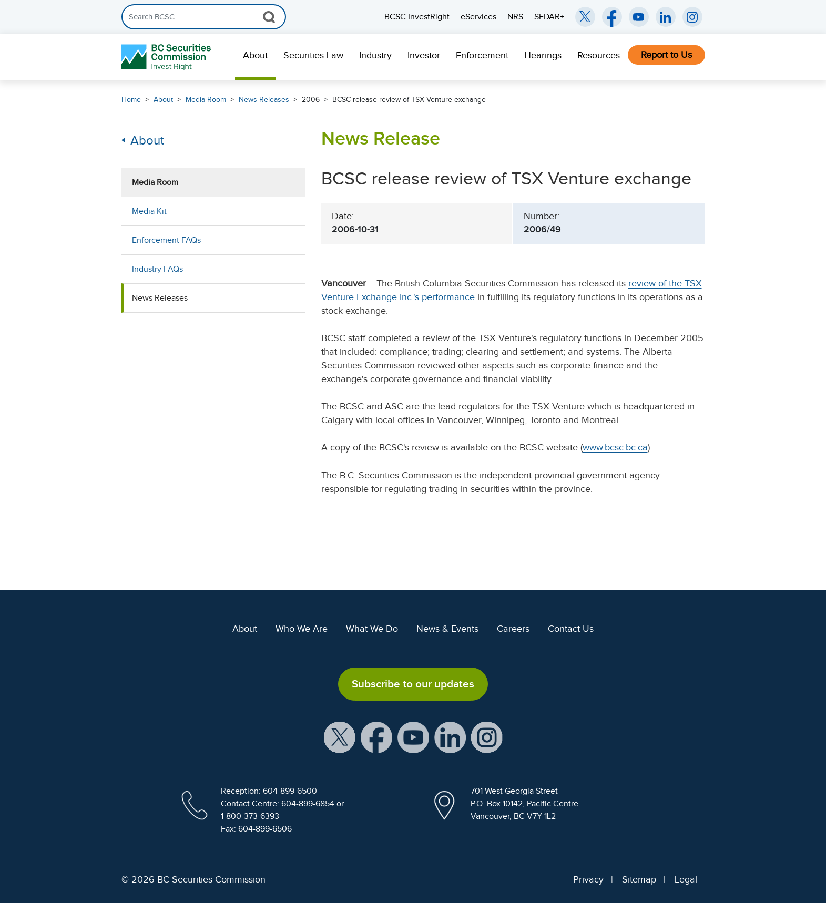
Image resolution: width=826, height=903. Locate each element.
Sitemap (639, 879)
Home (131, 100)
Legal (686, 879)
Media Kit (149, 211)
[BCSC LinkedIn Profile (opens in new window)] (450, 737)
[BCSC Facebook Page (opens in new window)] (612, 17)
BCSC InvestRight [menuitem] (417, 17)
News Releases (264, 100)
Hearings (543, 55)
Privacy (588, 879)
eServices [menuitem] (478, 17)
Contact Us (571, 628)
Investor (423, 55)
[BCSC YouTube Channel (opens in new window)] (639, 17)
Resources (598, 55)
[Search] (203, 16)
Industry (375, 55)
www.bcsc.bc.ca (615, 447)
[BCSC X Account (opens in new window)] (339, 737)
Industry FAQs (157, 269)
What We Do (372, 628)
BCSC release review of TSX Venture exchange (409, 100)
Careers (513, 628)
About (255, 55)
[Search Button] (269, 17)
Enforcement (482, 55)
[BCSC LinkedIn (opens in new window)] (666, 17)
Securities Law (313, 55)
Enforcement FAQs (166, 240)
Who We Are (302, 628)
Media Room (206, 100)
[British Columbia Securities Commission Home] (167, 57)
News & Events (447, 628)
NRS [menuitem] (515, 17)
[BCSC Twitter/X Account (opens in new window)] (585, 17)
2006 (311, 100)
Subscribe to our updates (413, 684)
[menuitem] (255, 57)
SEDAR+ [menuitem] (549, 17)
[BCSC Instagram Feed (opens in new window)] (692, 17)
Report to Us (666, 54)
